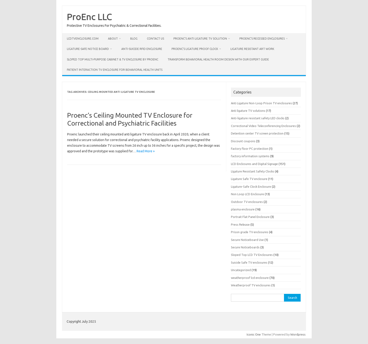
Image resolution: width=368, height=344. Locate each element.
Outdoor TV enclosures (247, 201)
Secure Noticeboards (245, 247)
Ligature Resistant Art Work (252, 48)
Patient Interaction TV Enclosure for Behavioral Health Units (114, 69)
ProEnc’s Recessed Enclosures (262, 38)
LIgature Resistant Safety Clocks (252, 171)
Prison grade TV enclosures (249, 232)
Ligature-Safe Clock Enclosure (251, 186)
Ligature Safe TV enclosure (249, 178)
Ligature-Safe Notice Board (88, 48)
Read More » (146, 151)
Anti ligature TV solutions (248, 110)
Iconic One (254, 334)
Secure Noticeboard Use (247, 239)
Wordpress (298, 334)
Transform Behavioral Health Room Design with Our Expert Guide (218, 59)
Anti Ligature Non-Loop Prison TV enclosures (261, 103)
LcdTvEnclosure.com (83, 38)
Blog (134, 38)
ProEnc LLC (89, 17)
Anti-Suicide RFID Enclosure (141, 48)
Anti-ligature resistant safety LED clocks (257, 118)
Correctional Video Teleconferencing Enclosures (263, 125)
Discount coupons (243, 141)
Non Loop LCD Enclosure (247, 194)
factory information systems (250, 156)
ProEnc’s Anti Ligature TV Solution (200, 38)
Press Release (240, 224)
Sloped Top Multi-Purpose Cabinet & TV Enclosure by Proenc (112, 59)
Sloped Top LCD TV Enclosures (252, 254)
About (113, 38)
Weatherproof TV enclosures (251, 285)
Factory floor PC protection (249, 148)
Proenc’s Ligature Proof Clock (195, 48)
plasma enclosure (243, 209)
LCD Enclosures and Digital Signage (254, 163)
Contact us (155, 38)
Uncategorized (241, 270)
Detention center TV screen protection (257, 133)
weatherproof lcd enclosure (250, 277)
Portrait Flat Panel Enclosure (250, 216)
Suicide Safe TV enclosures (249, 262)
